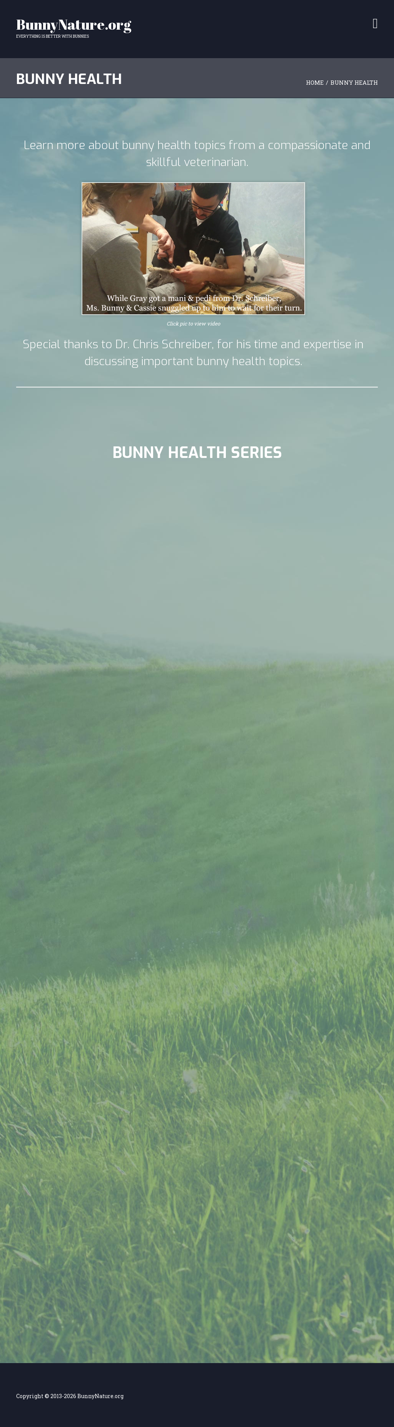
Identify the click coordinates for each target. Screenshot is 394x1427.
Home (315, 82)
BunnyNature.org (73, 24)
